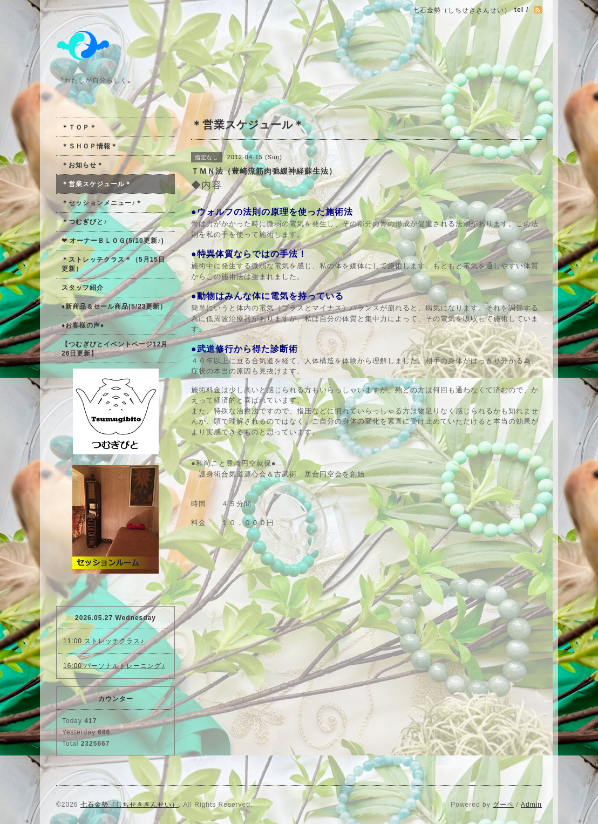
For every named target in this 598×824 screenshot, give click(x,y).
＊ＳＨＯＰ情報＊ (90, 146)
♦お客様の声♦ (83, 325)
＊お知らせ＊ (83, 165)
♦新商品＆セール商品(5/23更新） (114, 306)
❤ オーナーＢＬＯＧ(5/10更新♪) (113, 240)
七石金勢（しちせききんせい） (129, 804)
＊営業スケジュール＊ (97, 184)
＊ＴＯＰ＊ (79, 127)
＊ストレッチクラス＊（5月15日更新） (113, 264)
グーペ (503, 804)
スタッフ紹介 (83, 287)
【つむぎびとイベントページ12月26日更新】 (115, 349)
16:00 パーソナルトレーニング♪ (114, 666)
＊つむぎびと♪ (84, 222)
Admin (531, 804)
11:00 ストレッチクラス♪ (103, 641)
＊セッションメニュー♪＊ (102, 203)
